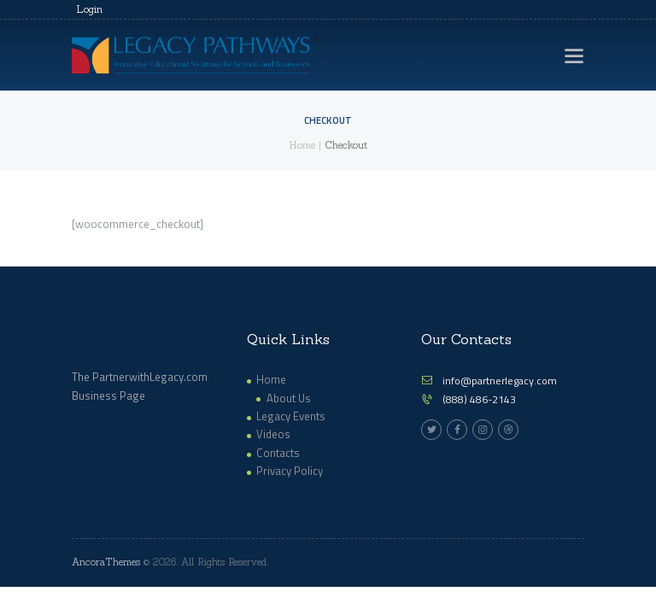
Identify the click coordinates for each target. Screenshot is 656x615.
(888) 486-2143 (479, 399)
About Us (288, 398)
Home (302, 145)
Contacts (278, 452)
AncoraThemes (106, 562)
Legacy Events (290, 416)
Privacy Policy (289, 470)
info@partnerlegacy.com (499, 380)
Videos (273, 433)
